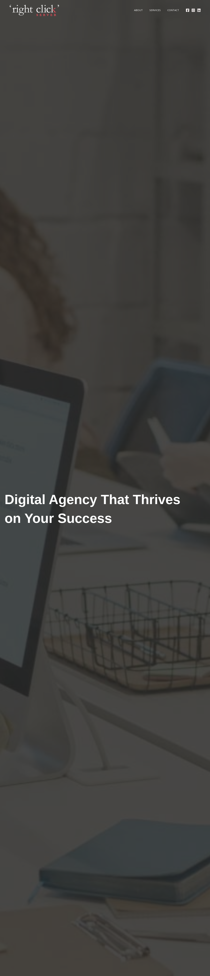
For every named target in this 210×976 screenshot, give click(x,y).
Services (152, 10)
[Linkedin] (199, 10)
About (134, 10)
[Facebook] (187, 10)
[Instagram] (193, 10)
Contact (172, 10)
